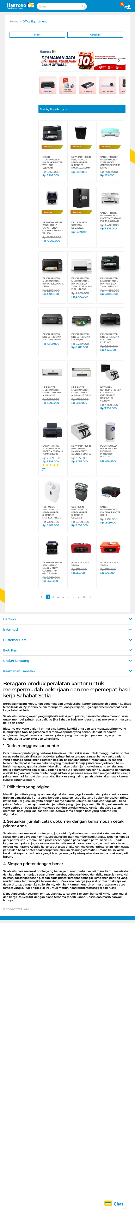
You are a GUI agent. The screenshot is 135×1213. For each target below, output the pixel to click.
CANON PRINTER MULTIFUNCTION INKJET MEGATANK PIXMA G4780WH (110, 217)
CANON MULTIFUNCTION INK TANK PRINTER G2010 (110, 511)
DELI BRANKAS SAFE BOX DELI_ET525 (79, 225)
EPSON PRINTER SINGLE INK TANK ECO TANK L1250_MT (109, 338)
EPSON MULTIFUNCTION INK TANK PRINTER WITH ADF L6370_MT (52, 162)
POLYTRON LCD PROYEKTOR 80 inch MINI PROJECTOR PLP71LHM (108, 451)
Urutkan (95, 34)
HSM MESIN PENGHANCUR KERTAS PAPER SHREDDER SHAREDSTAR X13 (51, 512)
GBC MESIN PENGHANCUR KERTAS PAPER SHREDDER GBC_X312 (79, 512)
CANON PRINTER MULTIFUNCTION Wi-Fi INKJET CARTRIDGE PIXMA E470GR (110, 162)
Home (14, 21)
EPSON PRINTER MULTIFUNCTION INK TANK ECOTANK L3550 (52, 282)
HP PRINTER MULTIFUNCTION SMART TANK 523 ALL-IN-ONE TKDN (81, 391)
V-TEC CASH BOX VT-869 (109, 564)
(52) (44, 469)
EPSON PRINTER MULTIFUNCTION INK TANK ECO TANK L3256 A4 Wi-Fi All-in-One (81, 284)
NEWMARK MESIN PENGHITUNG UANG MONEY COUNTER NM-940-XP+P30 (52, 228)
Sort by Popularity (54, 109)
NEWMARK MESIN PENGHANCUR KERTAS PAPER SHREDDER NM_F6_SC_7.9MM (81, 162)
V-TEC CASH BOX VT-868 (80, 564)
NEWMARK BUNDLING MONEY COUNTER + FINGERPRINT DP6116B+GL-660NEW (110, 394)
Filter (37, 34)
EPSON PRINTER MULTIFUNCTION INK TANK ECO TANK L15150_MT (109, 282)
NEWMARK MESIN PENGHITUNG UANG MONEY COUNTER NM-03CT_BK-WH (52, 568)
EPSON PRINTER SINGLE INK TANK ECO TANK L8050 (51, 337)
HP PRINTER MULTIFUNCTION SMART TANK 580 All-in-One (51, 391)
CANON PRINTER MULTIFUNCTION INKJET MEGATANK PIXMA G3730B (52, 450)
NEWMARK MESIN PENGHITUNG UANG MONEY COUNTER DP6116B (81, 450)
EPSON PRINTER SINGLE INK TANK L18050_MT (80, 337)
